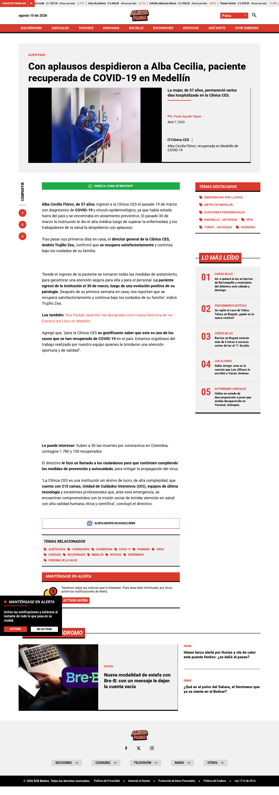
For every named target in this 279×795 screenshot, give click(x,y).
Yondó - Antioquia (219, 228)
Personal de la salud (62, 561)
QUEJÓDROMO (32, 28)
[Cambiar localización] (234, 16)
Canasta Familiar (14, 3)
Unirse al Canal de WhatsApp (110, 187)
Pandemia (148, 550)
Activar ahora (76, 601)
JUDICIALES (61, 28)
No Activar (44, 629)
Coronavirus (81, 550)
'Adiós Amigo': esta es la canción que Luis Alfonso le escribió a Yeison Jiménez (234, 378)
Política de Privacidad (115, 782)
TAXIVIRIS (87, 28)
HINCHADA (111, 28)
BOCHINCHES (162, 28)
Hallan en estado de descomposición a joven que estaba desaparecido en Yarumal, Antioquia (234, 408)
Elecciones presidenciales (226, 213)
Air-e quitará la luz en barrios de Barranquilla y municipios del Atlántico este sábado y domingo (232, 293)
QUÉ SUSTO (216, 28)
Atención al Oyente (150, 782)
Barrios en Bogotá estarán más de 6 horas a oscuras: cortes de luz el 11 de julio (233, 350)
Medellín (99, 556)
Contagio (53, 556)
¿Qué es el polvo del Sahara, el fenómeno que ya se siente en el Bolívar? (219, 690)
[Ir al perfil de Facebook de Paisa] (126, 750)
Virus (165, 550)
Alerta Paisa (56, 550)
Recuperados (76, 556)
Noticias (118, 556)
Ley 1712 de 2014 (139, 789)
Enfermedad (140, 556)
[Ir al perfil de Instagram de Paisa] (152, 750)
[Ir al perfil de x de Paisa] (138, 750)
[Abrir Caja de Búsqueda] (254, 16)
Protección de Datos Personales (190, 782)
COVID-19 (128, 550)
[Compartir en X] (22, 225)
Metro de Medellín (220, 206)
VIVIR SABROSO (246, 28)
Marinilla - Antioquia (222, 221)
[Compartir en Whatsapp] (22, 237)
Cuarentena (106, 550)
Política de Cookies (231, 782)
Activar (15, 629)
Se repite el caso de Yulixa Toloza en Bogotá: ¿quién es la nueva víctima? (234, 322)
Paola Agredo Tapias (188, 117)
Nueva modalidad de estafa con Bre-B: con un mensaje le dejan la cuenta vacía (136, 682)
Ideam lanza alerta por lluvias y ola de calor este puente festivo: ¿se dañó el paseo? (221, 656)
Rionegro (212, 236)
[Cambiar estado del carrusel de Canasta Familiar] (31, 3)
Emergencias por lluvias (225, 198)
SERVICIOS (189, 28)
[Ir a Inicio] (139, 16)
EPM (253, 221)
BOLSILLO (136, 28)
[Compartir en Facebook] (22, 213)
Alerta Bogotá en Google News (111, 524)
